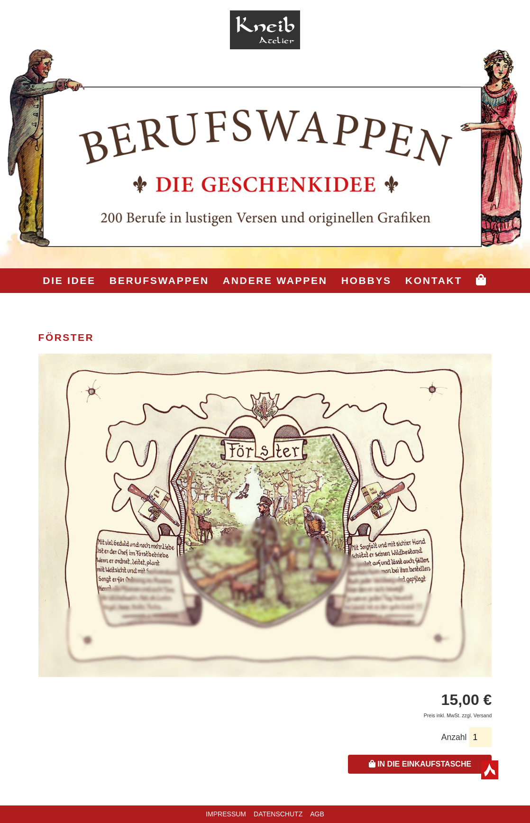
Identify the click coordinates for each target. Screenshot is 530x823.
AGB (317, 814)
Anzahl (454, 737)
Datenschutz (278, 814)
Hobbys (366, 280)
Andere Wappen (275, 280)
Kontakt (433, 280)
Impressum (226, 814)
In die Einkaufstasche (420, 764)
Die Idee (69, 280)
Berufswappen (159, 280)
